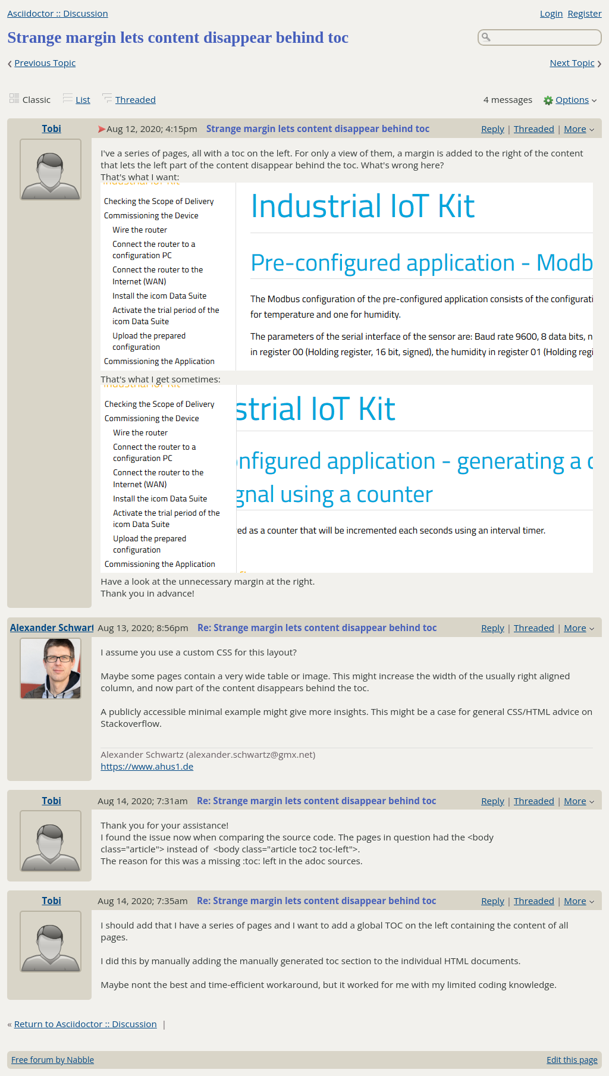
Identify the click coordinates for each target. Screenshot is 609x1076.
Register (584, 13)
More (575, 128)
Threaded (135, 99)
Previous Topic (45, 62)
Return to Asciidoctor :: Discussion (85, 1024)
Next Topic (572, 62)
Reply (492, 128)
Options (572, 99)
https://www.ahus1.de (147, 766)
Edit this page (572, 1059)
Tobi (51, 128)
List (83, 99)
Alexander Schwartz (55, 627)
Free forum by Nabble (52, 1059)
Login (551, 13)
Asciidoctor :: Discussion (57, 13)
